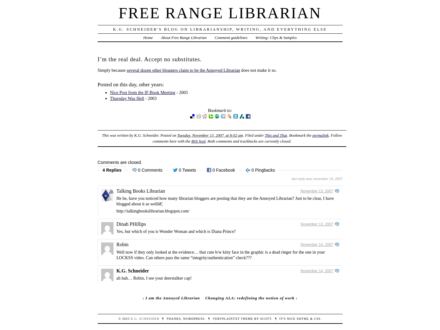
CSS (317, 318)
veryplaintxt (226, 318)
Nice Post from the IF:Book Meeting (142, 92)
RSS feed (198, 141)
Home (148, 37)
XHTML (303, 318)
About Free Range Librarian (184, 37)
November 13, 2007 (317, 191)
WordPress (193, 318)
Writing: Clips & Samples (276, 37)
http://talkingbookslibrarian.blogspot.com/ (153, 211)
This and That (276, 135)
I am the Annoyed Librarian (173, 298)
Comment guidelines (231, 37)
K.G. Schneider (133, 270)
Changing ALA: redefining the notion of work (250, 298)
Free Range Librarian (219, 13)
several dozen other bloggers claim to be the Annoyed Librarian (183, 70)
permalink (320, 135)
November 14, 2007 (317, 244)
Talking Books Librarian (141, 191)
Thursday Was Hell (127, 98)
